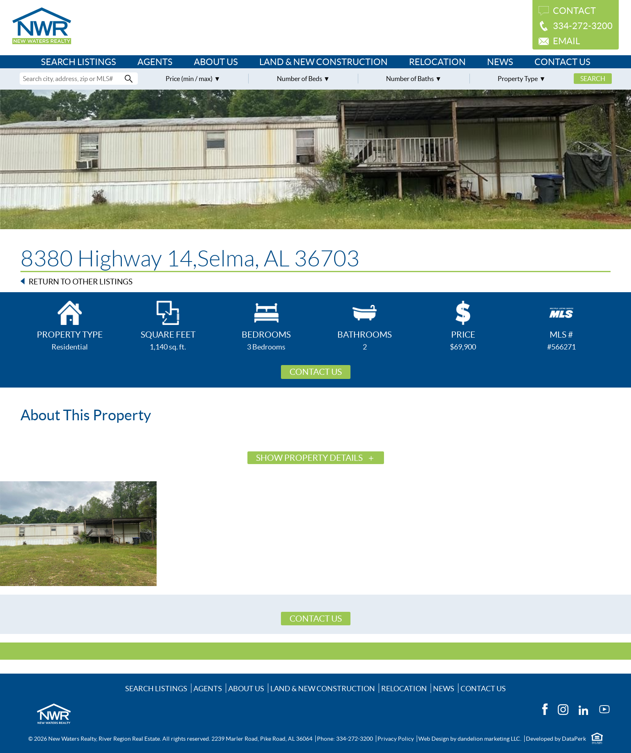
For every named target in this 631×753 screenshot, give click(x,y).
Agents (155, 62)
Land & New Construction (323, 62)
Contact (574, 11)
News (500, 62)
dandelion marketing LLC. (489, 738)
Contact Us (562, 62)
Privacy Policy (395, 738)
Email (566, 41)
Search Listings (78, 62)
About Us (216, 62)
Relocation (437, 62)
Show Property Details (309, 457)
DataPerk (574, 738)
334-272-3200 (583, 26)
